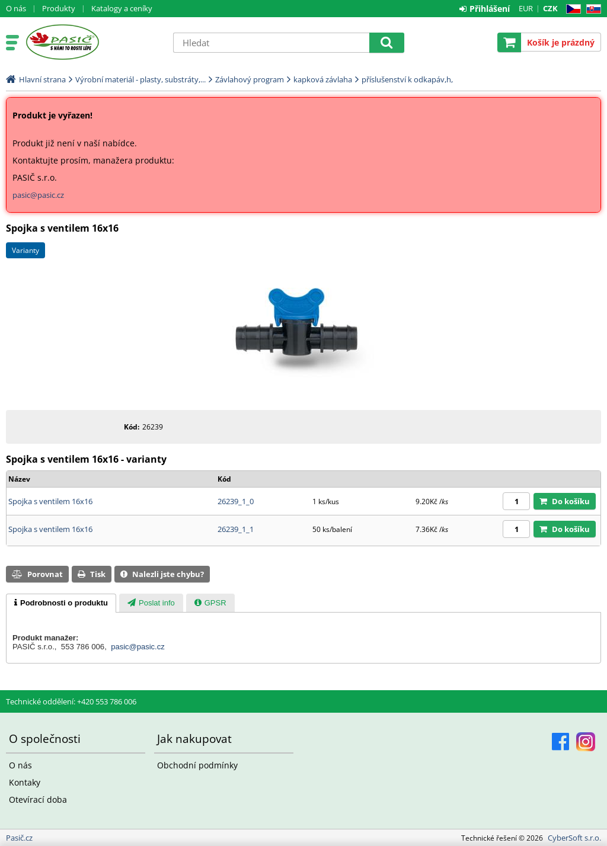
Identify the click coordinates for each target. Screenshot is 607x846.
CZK (550, 8)
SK (591, 9)
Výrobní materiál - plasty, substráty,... (140, 79)
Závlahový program (249, 79)
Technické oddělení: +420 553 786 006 (71, 701)
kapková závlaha (322, 79)
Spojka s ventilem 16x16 (50, 501)
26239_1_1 (236, 529)
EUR (526, 8)
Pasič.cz (93, 42)
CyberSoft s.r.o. (574, 837)
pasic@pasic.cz (38, 195)
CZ (571, 9)
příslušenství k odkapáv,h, (407, 79)
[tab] (61, 603)
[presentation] (61, 603)
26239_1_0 (236, 501)
